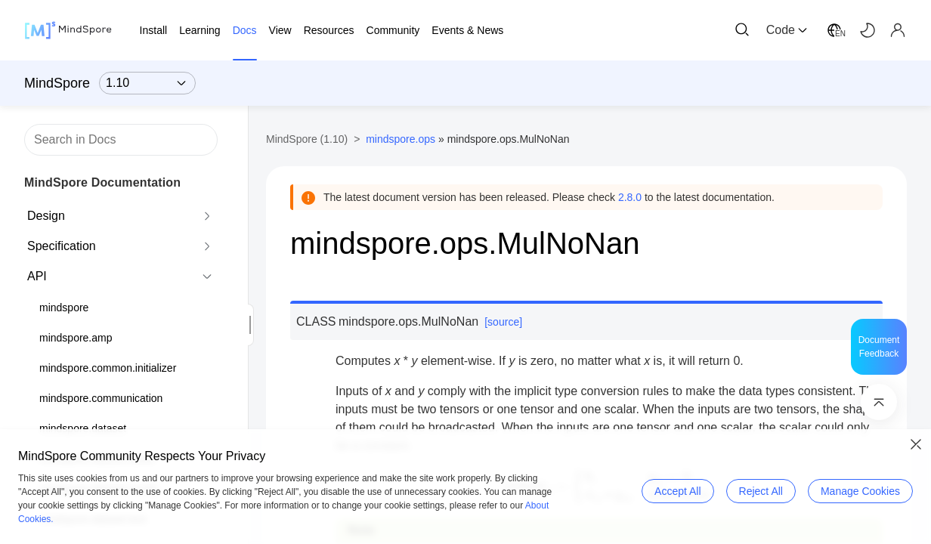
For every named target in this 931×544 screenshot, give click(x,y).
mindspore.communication (100, 398)
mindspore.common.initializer (107, 368)
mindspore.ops (400, 139)
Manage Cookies (860, 491)
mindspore (63, 307)
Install (154, 30)
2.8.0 (630, 197)
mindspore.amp (76, 338)
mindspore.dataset (82, 428)
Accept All (677, 491)
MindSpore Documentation (102, 182)
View (280, 30)
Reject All (761, 491)
